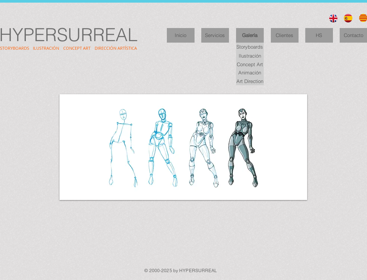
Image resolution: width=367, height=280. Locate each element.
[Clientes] (285, 35)
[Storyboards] (250, 47)
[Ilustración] (250, 55)
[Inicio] (181, 35)
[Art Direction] (250, 81)
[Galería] (250, 35)
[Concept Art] (250, 64)
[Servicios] (215, 35)
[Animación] (250, 72)
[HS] (319, 35)
